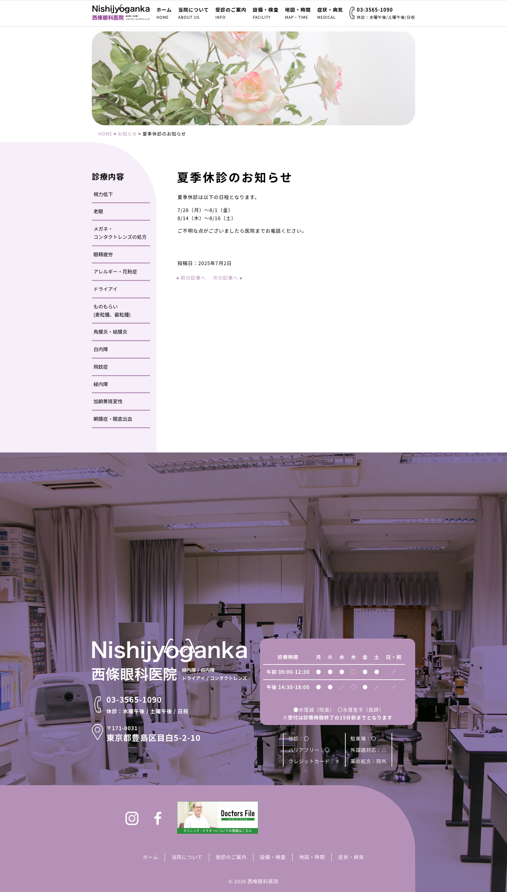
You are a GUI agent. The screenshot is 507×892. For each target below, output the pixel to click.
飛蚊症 (100, 366)
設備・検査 (266, 13)
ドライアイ (105, 288)
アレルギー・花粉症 (115, 271)
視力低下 (103, 194)
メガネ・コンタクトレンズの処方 (120, 232)
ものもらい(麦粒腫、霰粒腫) (112, 310)
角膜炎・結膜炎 (110, 331)
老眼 (98, 211)
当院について (193, 13)
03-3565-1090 (386, 13)
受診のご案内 (230, 13)
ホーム (164, 13)
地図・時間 (298, 13)
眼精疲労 (103, 254)
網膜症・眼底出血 (112, 418)
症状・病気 (330, 13)
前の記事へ (194, 277)
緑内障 (100, 384)
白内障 (100, 349)
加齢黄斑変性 (108, 401)
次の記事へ (227, 277)
